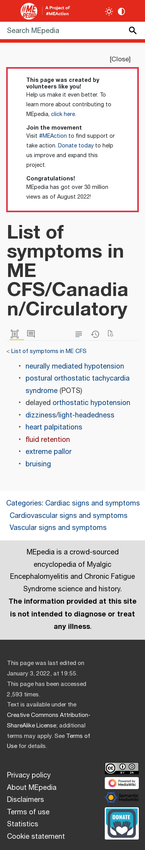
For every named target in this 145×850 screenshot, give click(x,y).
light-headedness (86, 415)
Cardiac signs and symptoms (92, 503)
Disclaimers (25, 800)
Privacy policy (29, 775)
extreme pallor (49, 452)
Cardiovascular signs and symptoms (69, 516)
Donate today (76, 146)
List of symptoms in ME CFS (49, 351)
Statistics (22, 824)
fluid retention (48, 440)
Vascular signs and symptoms (58, 528)
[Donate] (122, 822)
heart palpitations (54, 427)
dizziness (41, 415)
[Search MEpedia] (72, 30)
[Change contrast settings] (121, 11)
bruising (38, 464)
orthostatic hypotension (91, 403)
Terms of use (28, 812)
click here (63, 114)
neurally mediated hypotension (75, 366)
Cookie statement (36, 836)
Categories (24, 503)
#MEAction (53, 136)
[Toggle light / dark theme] (109, 11)
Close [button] (120, 59)
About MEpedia (31, 787)
